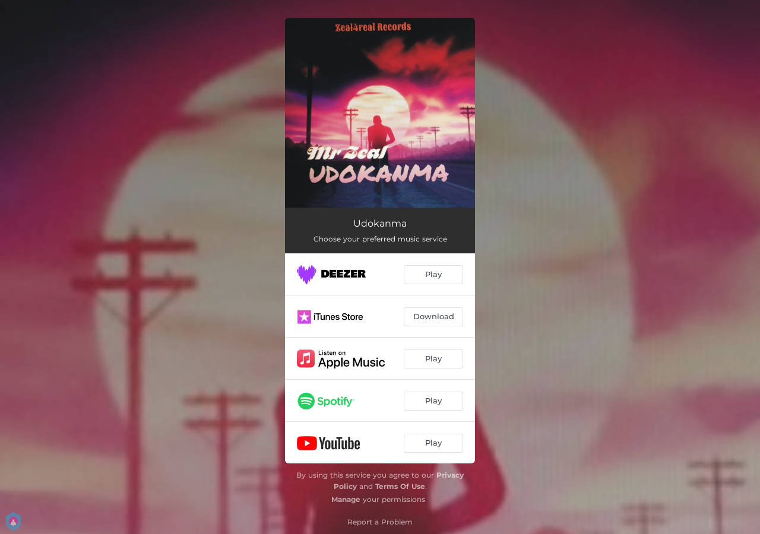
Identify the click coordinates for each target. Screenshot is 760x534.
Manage (345, 499)
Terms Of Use (400, 486)
